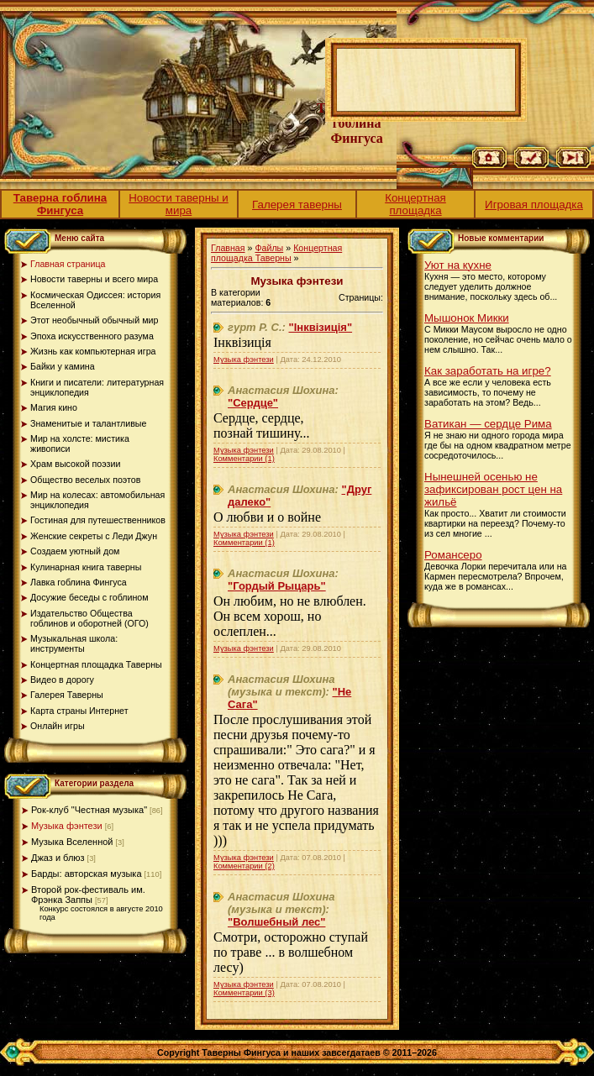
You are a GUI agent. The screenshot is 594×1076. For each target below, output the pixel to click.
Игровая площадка (534, 204)
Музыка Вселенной (72, 842)
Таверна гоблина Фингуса (60, 204)
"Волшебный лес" (276, 922)
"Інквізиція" (321, 327)
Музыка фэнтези (67, 826)
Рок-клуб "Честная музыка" (89, 810)
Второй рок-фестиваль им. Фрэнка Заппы (88, 894)
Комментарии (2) (244, 866)
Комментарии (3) (244, 993)
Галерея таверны (297, 204)
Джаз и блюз (58, 858)
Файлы (269, 248)
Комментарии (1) (244, 458)
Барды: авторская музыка (86, 874)
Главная (228, 248)
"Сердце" (253, 402)
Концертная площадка (415, 204)
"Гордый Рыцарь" (277, 586)
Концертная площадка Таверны (276, 253)
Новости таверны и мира (179, 204)
